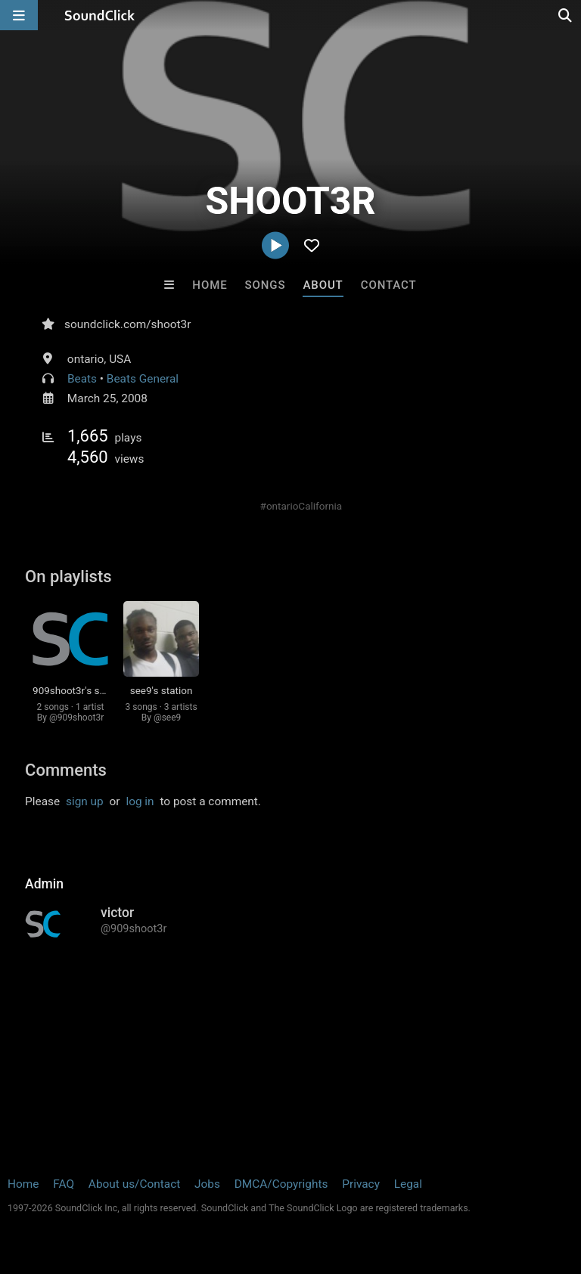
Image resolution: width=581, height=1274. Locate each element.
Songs (265, 285)
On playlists (68, 576)
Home (209, 285)
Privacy (361, 1184)
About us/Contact (134, 1184)
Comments (66, 770)
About (323, 285)
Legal (408, 1184)
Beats (82, 379)
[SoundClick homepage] (99, 15)
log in (140, 801)
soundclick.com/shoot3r (127, 324)
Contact (389, 285)
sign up (85, 801)
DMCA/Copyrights (281, 1184)
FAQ (63, 1184)
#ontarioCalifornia (301, 506)
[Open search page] (566, 15)
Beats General (143, 379)
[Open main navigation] (19, 15)
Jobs (207, 1184)
